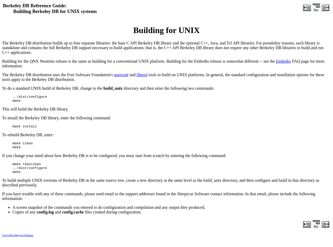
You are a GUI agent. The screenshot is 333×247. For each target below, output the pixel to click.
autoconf (121, 75)
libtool (142, 75)
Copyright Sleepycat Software (18, 241)
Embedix (283, 61)
